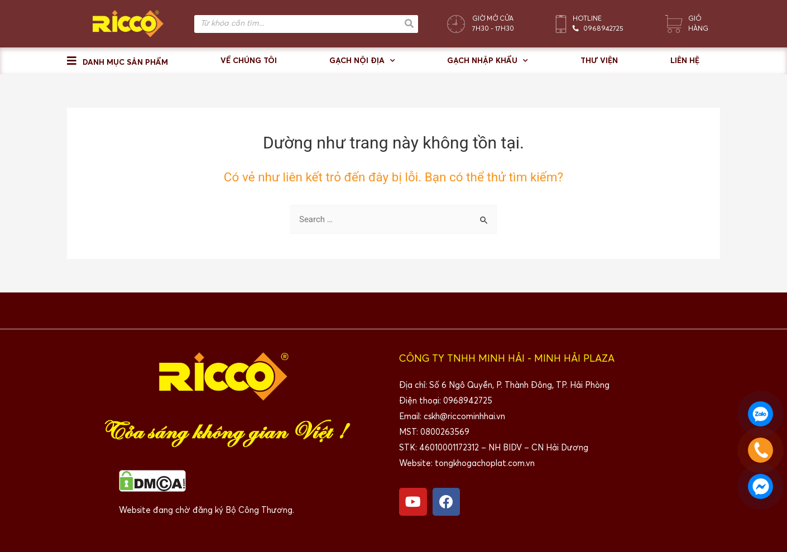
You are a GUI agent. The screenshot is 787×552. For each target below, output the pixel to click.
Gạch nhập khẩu (487, 60)
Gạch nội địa (362, 60)
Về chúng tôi (248, 61)
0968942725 (603, 29)
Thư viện (599, 61)
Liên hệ (684, 61)
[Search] (409, 24)
